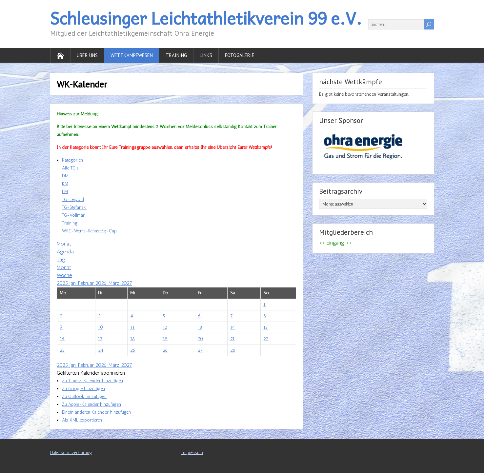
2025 (63, 283)
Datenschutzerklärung (71, 452)
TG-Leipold (73, 199)
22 (265, 339)
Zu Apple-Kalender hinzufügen (91, 404)
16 (62, 339)
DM (65, 176)
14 (232, 327)
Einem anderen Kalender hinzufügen (96, 412)
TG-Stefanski (74, 207)
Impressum (192, 452)
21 (232, 339)
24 (100, 350)
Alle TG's (70, 168)
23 (62, 350)
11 (132, 327)
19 (165, 339)
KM (65, 184)
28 (232, 350)
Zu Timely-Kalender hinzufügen (92, 381)
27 (200, 350)
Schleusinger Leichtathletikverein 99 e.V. (206, 18)
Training (176, 55)
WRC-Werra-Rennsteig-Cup (89, 231)
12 (165, 327)
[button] (91, 373)
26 (165, 350)
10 (100, 327)
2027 (126, 283)
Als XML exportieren (82, 420)
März (115, 283)
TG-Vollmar (73, 215)
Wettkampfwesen (132, 55)
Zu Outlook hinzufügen (84, 396)
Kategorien (72, 160)
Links (206, 55)
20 (200, 339)
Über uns (87, 55)
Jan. (74, 283)
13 (200, 327)
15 (265, 327)
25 (132, 350)
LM (65, 191)
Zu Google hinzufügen (83, 388)
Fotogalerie (239, 55)
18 (132, 339)
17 (100, 339)
